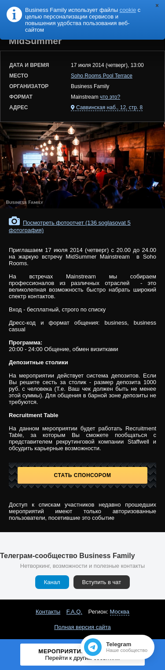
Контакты (48, 611)
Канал (52, 582)
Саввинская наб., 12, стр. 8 (109, 107)
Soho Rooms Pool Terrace (101, 76)
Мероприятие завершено (82, 654)
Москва (119, 611)
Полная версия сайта (82, 627)
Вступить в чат (101, 582)
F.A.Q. (74, 611)
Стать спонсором (82, 475)
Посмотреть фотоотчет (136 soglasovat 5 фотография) (70, 226)
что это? (110, 97)
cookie (128, 10)
